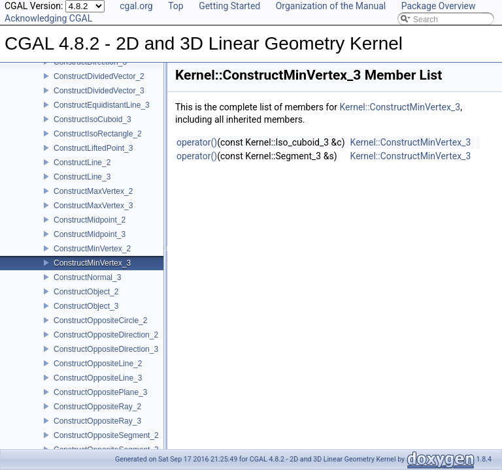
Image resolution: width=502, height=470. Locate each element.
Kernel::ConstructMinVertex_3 (399, 107)
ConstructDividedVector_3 (99, 87)
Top (176, 6)
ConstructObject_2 (86, 288)
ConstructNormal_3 (87, 274)
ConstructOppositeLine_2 (98, 360)
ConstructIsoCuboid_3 (92, 116)
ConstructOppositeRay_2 (97, 403)
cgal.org (136, 6)
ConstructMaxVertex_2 (93, 188)
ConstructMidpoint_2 (90, 216)
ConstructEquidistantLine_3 (102, 101)
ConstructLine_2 (82, 159)
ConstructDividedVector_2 (99, 73)
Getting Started (229, 6)
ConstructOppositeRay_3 (97, 417)
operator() (196, 142)
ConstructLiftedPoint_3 (93, 144)
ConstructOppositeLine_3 (98, 374)
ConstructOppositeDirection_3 (106, 346)
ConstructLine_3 (82, 173)
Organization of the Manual (331, 6)
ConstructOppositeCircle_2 (100, 317)
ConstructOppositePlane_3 (100, 389)
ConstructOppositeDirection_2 (106, 331)
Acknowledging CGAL (48, 18)
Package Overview (438, 6)
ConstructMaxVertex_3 (93, 202)
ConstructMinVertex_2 (92, 245)
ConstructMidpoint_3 (90, 231)
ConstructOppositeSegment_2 (106, 432)
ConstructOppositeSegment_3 (106, 446)
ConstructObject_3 (86, 302)
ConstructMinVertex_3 (92, 259)
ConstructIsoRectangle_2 (98, 130)
